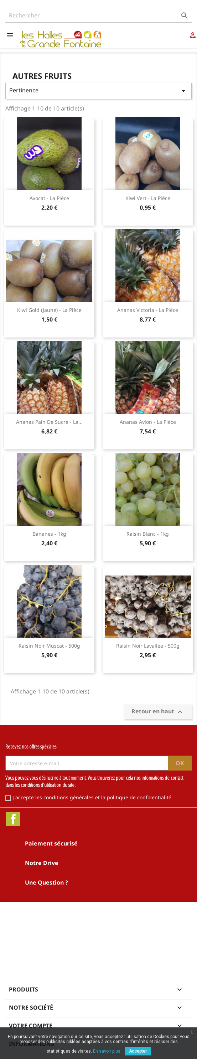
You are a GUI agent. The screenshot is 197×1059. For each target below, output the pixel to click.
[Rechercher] (98, 15)
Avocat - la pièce (49, 198)
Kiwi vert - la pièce (147, 198)
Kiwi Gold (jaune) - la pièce (49, 310)
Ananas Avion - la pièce (148, 421)
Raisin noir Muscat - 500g (49, 645)
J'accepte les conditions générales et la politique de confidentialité (92, 797)
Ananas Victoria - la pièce (147, 310)
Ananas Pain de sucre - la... (49, 421)
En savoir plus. (107, 1051)
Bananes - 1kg (49, 533)
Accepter (138, 1051)
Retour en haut (157, 712)
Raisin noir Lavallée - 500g (148, 645)
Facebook (13, 819)
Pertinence (98, 90)
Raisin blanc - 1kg (147, 533)
